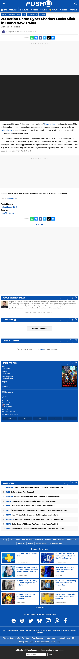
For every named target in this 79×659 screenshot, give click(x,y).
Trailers (42, 15)
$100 (9, 418)
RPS (58, 642)
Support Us (39, 540)
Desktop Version (55, 543)
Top (5, 540)
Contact (48, 540)
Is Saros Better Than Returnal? (20, 492)
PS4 (24, 15)
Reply (49, 312)
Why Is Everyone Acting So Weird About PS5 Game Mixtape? (31, 501)
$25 (55, 418)
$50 (40, 418)
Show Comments (39, 329)
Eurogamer (23, 642)
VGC (31, 642)
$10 (70, 418)
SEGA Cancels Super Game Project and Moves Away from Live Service (35, 529)
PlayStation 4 (6, 373)
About (12, 540)
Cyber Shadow (32, 15)
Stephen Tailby (13, 32)
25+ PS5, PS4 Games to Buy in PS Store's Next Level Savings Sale (34, 488)
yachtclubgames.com (8, 411)
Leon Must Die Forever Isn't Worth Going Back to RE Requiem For (34, 519)
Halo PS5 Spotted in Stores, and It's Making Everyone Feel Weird (32, 515)
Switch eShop (9, 378)
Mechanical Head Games (9, 388)
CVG (53, 642)
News (4, 15)
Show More (39, 608)
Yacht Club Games (14, 15)
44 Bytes (48, 630)
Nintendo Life (15, 638)
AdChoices (56, 630)
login (42, 349)
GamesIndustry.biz (42, 642)
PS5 (3, 378)
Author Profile (31, 312)
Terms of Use (71, 540)
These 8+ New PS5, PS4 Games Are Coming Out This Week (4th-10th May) (36, 510)
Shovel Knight (49, 124)
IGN (73, 638)
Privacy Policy (58, 540)
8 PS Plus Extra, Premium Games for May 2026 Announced (30, 506)
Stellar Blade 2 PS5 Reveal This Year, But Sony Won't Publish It (32, 524)
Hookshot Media (13, 630)
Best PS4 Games (8, 213)
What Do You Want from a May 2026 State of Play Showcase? (33, 497)
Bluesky (41, 312)
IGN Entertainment (32, 630)
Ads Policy (21, 543)
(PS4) (9, 207)
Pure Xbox (26, 638)
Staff (18, 540)
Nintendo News (64, 638)
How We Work (27, 540)
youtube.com (11, 198)
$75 (25, 418)
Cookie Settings (41, 543)
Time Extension (37, 638)
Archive (30, 543)
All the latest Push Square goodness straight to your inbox (39, 650)
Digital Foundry (51, 638)
